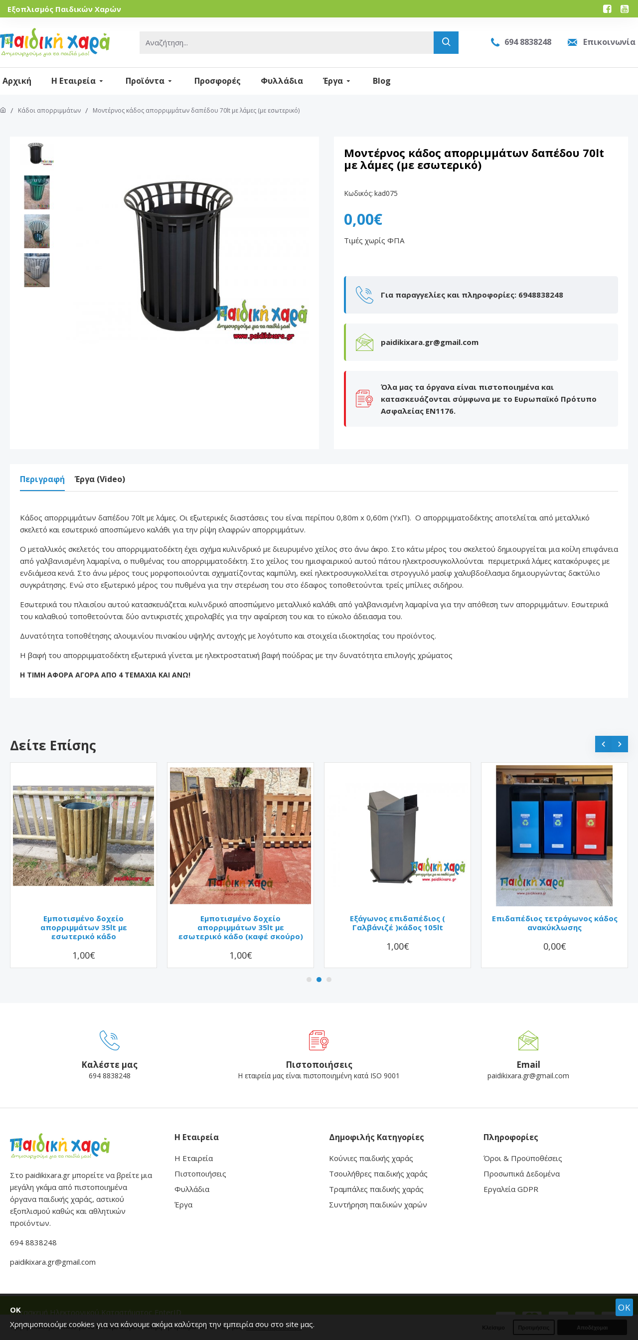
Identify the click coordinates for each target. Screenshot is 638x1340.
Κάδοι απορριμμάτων (49, 110)
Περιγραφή (42, 479)
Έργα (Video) (100, 479)
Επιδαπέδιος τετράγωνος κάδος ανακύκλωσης (555, 913)
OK (624, 1307)
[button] (603, 734)
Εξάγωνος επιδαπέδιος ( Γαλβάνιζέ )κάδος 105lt (397, 913)
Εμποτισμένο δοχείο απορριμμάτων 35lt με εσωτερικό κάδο (83, 917)
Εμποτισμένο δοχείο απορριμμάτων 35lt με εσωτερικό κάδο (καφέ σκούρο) (240, 917)
